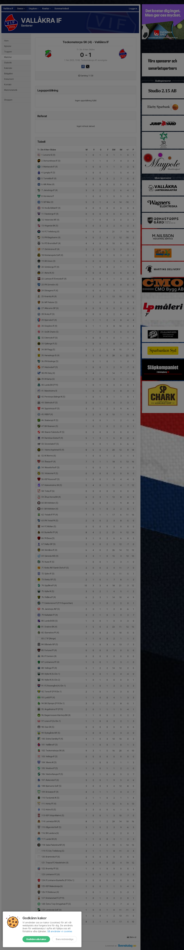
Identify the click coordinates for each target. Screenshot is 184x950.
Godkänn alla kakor (36, 939)
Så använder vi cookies (59, 931)
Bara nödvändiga (64, 939)
